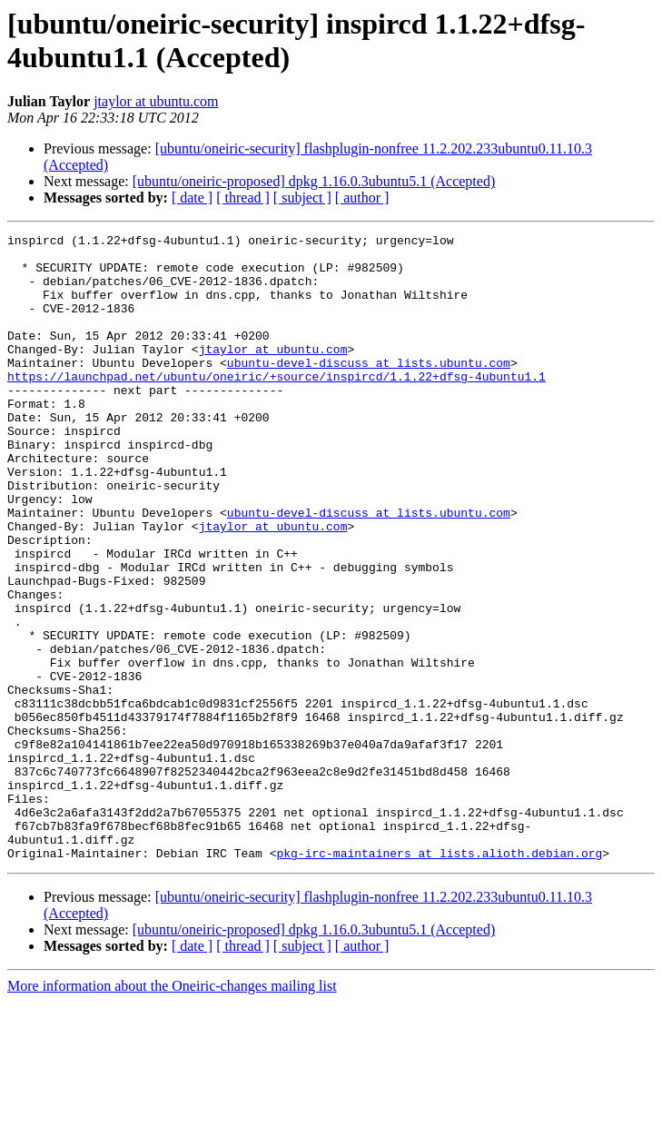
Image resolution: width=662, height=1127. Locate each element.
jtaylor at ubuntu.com (156, 101)
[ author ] (362, 197)
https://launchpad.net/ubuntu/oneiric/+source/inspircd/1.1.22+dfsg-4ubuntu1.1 (276, 406)
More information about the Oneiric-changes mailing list (172, 1111)
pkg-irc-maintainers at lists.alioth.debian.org (439, 978)
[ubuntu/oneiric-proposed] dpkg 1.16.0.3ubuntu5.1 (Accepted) (314, 181)
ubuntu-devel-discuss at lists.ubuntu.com (368, 389)
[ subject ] (302, 197)
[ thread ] (243, 197)
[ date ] (192, 197)
